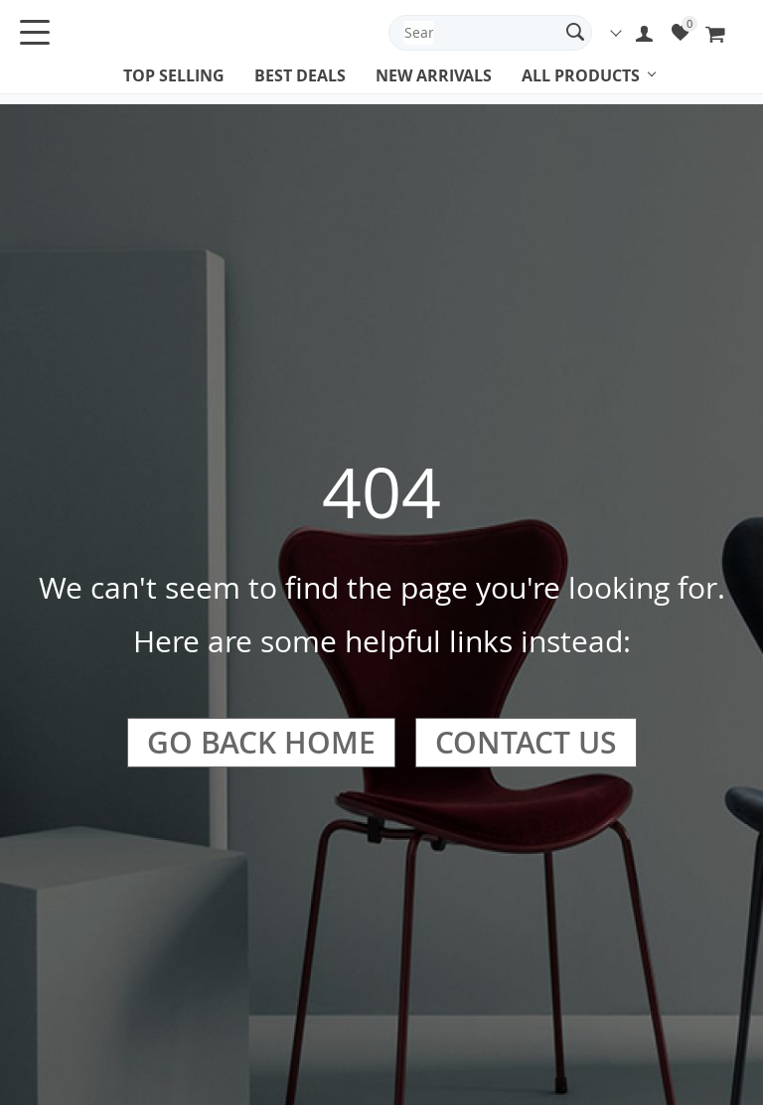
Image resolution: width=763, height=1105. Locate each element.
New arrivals (434, 75)
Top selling (174, 75)
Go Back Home (261, 742)
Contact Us (526, 742)
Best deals (300, 75)
